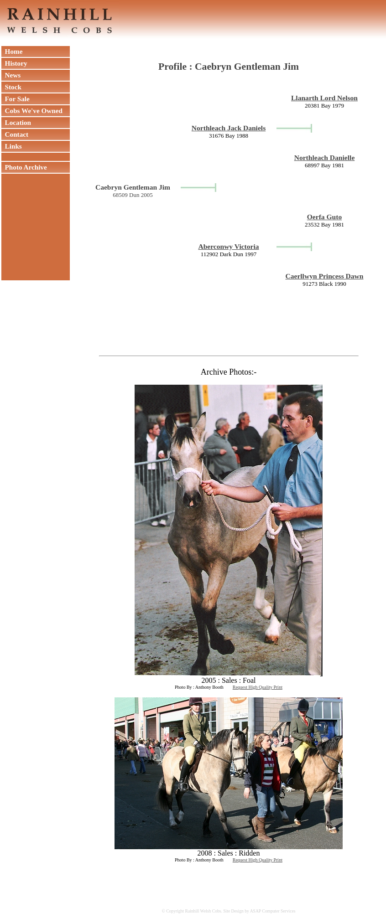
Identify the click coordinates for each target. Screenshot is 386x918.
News (11, 75)
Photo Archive (24, 167)
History (14, 63)
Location (16, 122)
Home (11, 51)
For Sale (15, 99)
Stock (11, 87)
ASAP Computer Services (273, 910)
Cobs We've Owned (32, 110)
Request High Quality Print (257, 687)
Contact (14, 134)
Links (11, 146)
